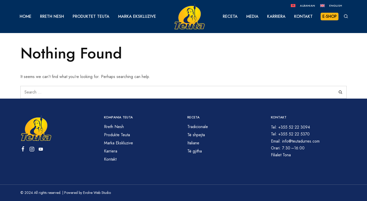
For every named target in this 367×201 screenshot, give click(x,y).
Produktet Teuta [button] (91, 16)
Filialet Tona (281, 155)
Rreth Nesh (114, 127)
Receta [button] (230, 16)
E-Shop (329, 16)
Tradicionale (197, 127)
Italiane (193, 143)
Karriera (276, 16)
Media (252, 16)
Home (25, 16)
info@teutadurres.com (301, 141)
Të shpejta (196, 135)
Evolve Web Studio (97, 192)
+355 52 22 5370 (294, 134)
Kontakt (303, 16)
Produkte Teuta (117, 135)
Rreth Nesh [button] (52, 16)
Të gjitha (194, 151)
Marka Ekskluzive (137, 16)
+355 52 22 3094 (294, 127)
